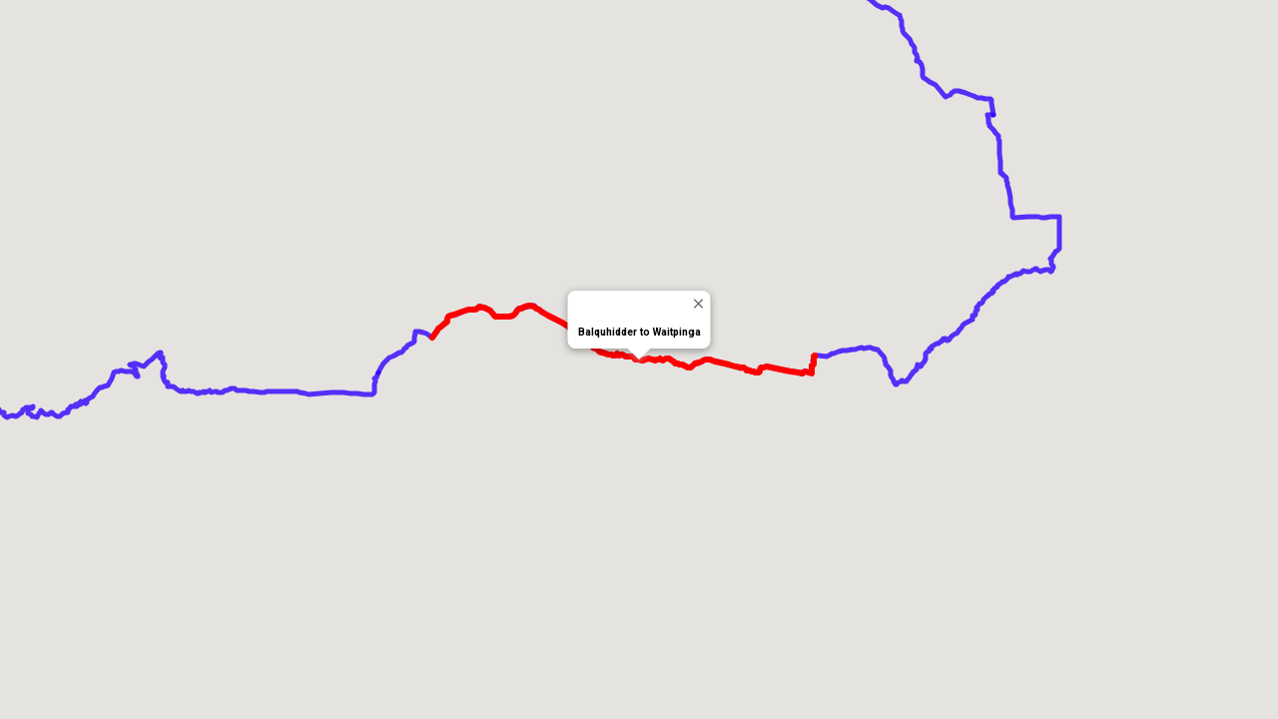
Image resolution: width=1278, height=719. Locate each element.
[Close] (698, 303)
